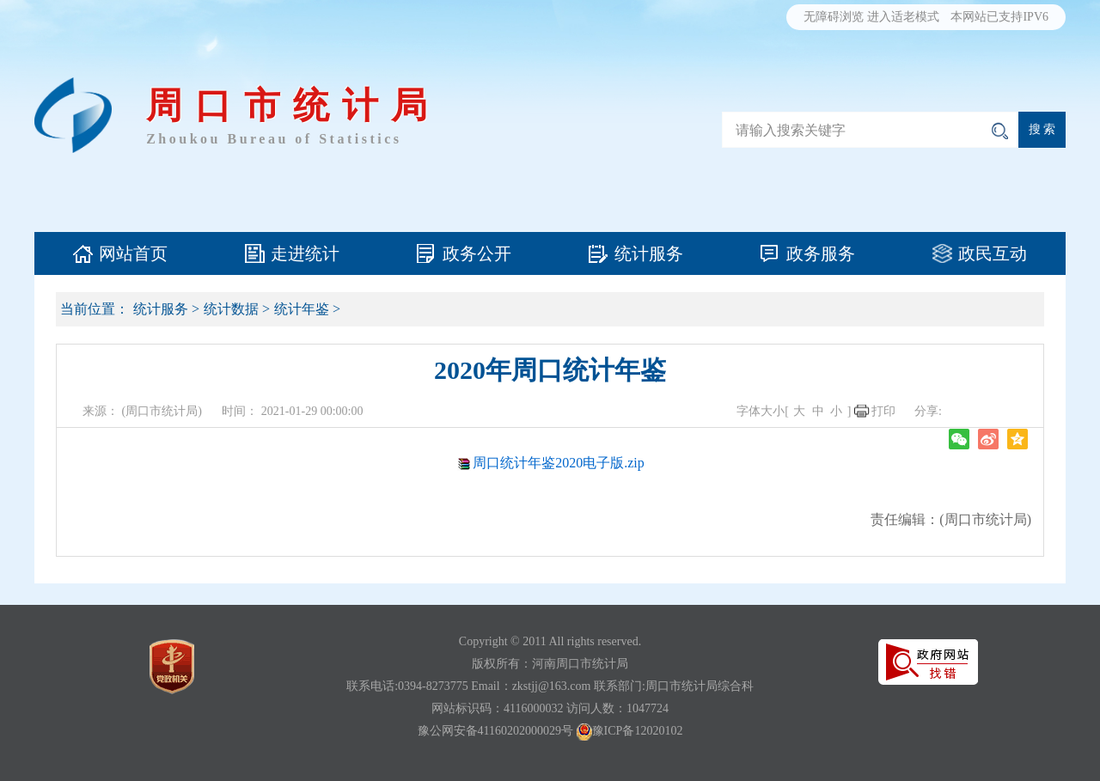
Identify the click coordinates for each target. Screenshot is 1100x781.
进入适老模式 (903, 16)
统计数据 (231, 309)
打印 (883, 411)
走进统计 (305, 253)
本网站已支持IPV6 (999, 16)
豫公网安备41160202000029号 (495, 730)
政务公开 (477, 253)
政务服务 (820, 253)
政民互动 (992, 253)
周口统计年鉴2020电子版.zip (559, 462)
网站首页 (133, 253)
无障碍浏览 (834, 16)
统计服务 (648, 253)
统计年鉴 (301, 309)
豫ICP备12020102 (637, 730)
